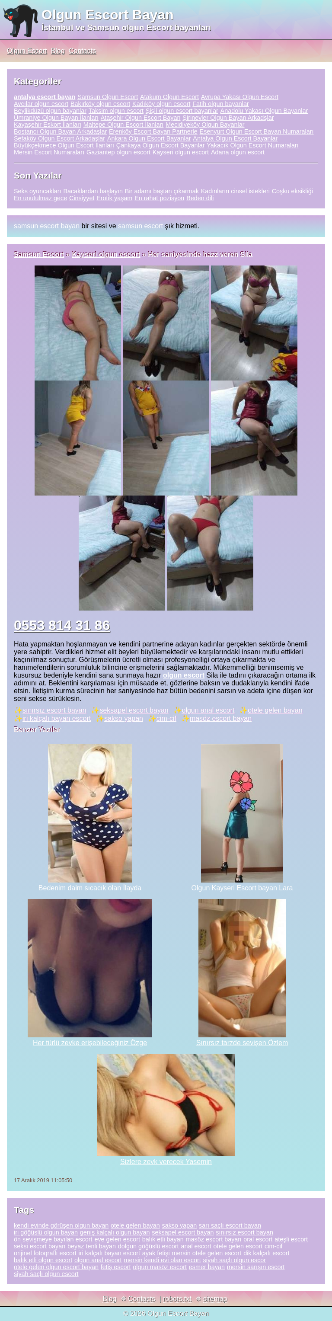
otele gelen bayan (275, 710)
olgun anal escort (208, 710)
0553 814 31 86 (62, 625)
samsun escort (140, 226)
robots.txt (177, 1298)
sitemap (215, 1298)
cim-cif (166, 718)
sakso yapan (123, 718)
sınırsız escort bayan (54, 710)
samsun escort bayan (47, 226)
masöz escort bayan (221, 718)
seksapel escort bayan (133, 710)
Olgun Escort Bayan (108, 14)
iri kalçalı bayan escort (56, 718)
